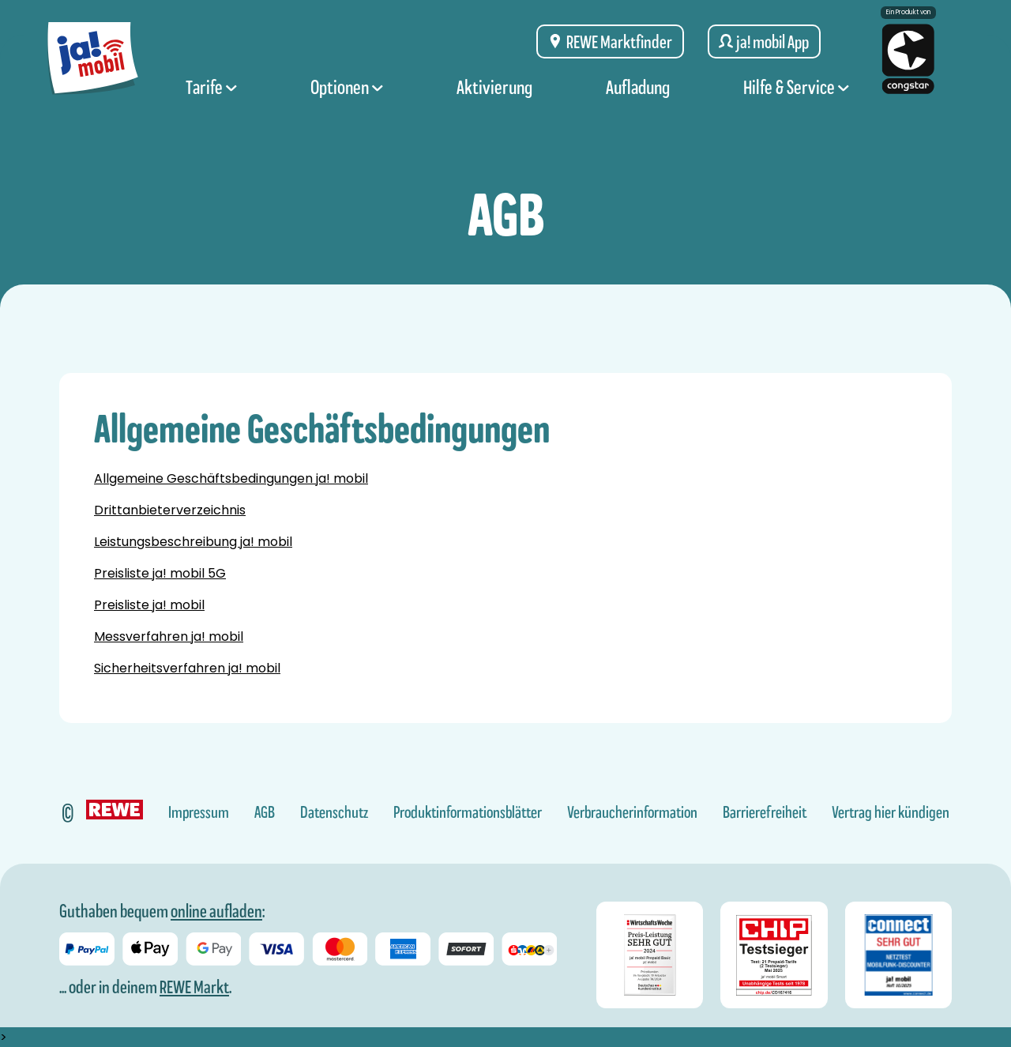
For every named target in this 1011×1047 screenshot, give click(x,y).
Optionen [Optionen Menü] (346, 97)
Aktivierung (494, 97)
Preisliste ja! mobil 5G (160, 573)
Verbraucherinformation (632, 812)
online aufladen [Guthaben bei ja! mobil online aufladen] (216, 911)
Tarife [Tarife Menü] (211, 97)
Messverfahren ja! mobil (168, 636)
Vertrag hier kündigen (890, 812)
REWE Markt (194, 986)
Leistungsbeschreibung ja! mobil (193, 542)
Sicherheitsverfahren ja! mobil (187, 668)
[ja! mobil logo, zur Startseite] (93, 64)
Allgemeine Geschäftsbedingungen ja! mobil (231, 478)
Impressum (198, 812)
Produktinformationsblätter (467, 812)
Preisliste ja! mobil (149, 605)
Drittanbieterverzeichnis (170, 510)
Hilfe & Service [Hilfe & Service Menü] (796, 97)
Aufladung (638, 97)
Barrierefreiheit (764, 812)
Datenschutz (334, 812)
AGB (264, 812)
